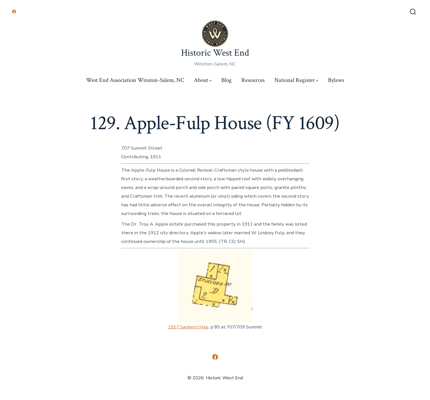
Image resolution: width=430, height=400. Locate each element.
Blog (226, 80)
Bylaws (336, 80)
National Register (296, 80)
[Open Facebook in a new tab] (14, 11)
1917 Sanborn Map (188, 327)
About (203, 80)
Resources (253, 80)
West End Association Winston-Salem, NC (135, 80)
